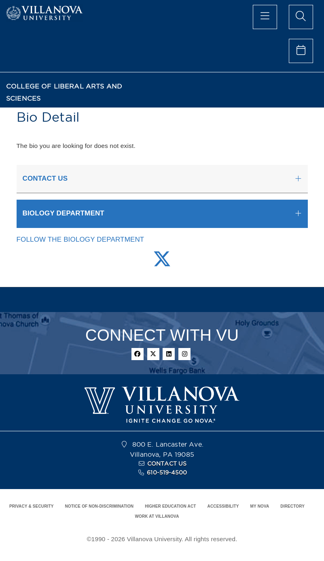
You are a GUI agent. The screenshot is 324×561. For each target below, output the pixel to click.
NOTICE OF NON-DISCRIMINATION (99, 506)
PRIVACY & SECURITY (31, 506)
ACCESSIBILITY (223, 506)
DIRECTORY (292, 506)
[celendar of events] (301, 51)
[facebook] (137, 354)
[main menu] (265, 17)
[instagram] (184, 354)
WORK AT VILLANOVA (157, 516)
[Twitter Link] (162, 263)
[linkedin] (169, 354)
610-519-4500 (167, 472)
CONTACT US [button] (45, 178)
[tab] (162, 179)
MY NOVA (259, 506)
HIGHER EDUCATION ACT (170, 506)
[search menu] (301, 17)
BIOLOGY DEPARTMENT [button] (63, 213)
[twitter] (153, 354)
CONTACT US (167, 463)
